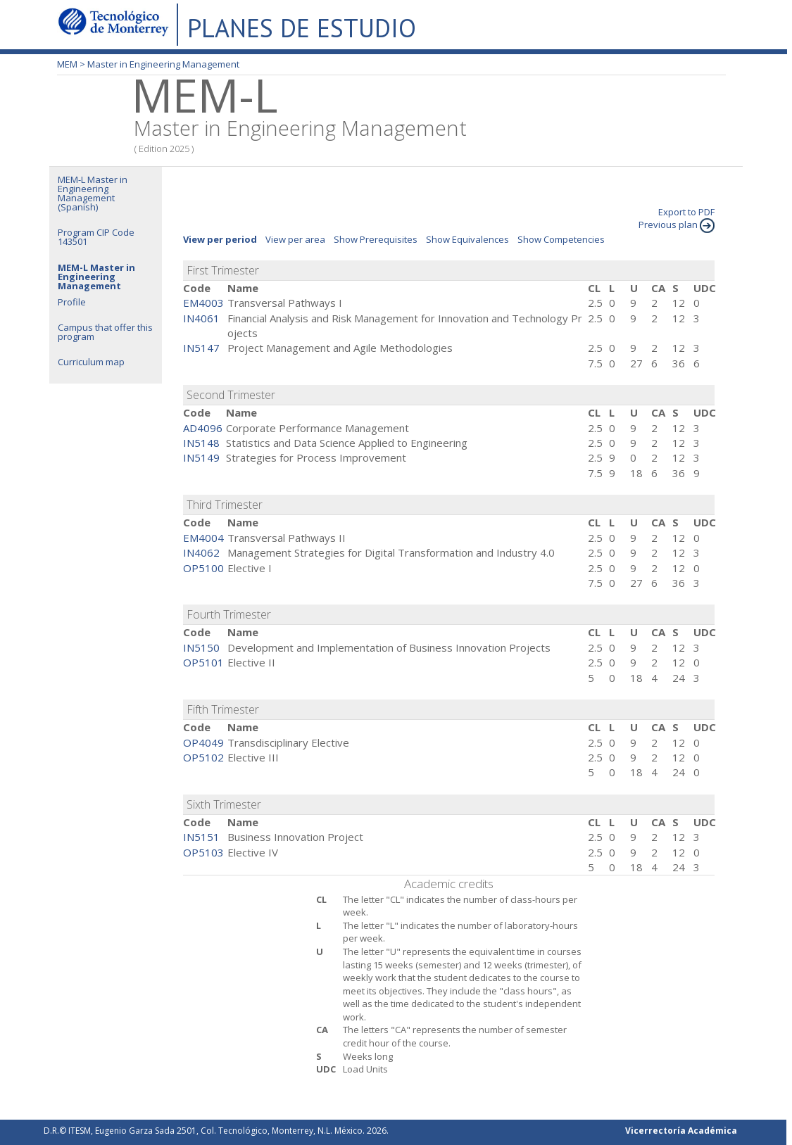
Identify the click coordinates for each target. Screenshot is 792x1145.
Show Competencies (561, 239)
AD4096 (202, 428)
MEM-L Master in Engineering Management (96, 276)
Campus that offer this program (105, 332)
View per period (220, 239)
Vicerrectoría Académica (681, 1131)
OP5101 (203, 662)
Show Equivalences (467, 239)
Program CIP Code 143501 (96, 237)
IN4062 (201, 552)
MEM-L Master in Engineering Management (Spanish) (92, 193)
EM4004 (203, 538)
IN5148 (201, 443)
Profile (72, 302)
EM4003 (203, 303)
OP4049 (203, 742)
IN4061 (201, 318)
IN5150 (201, 647)
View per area (295, 239)
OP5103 (203, 852)
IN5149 (201, 457)
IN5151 (201, 837)
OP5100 (203, 568)
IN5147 (201, 348)
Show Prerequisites (375, 239)
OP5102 (203, 757)
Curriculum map (91, 361)
